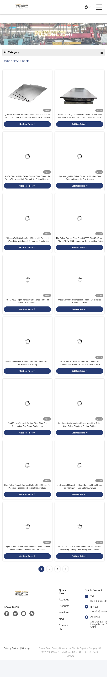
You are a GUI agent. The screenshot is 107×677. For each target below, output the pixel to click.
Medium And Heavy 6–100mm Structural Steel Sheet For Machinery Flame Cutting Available (79, 501)
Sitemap (25, 665)
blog (61, 636)
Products (64, 623)
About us (64, 616)
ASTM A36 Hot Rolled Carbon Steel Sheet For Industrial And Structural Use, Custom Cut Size (79, 373)
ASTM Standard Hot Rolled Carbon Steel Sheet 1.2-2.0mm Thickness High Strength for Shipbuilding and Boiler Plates (27, 182)
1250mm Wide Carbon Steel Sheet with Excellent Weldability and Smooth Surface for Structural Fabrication (27, 246)
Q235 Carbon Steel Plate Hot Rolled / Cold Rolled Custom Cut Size (79, 309)
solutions (64, 629)
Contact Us (63, 644)
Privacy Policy (11, 665)
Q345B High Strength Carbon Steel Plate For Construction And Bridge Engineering (27, 437)
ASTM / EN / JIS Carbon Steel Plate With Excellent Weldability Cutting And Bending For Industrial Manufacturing (80, 565)
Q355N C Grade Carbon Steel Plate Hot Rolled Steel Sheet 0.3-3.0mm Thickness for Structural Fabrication (27, 118)
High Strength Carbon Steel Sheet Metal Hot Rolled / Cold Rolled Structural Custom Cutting (79, 437)
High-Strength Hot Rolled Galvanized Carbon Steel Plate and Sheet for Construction (79, 182)
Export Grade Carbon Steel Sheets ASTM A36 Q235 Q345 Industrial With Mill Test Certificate (27, 565)
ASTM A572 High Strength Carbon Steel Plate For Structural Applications (27, 309)
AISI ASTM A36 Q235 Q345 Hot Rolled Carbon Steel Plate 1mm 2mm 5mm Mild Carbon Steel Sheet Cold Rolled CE (79, 118)
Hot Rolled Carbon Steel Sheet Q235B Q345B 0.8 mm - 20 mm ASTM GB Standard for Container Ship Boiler (79, 246)
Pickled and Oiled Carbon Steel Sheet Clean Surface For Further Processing (27, 373)
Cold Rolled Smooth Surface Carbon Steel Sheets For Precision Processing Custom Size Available (27, 501)
